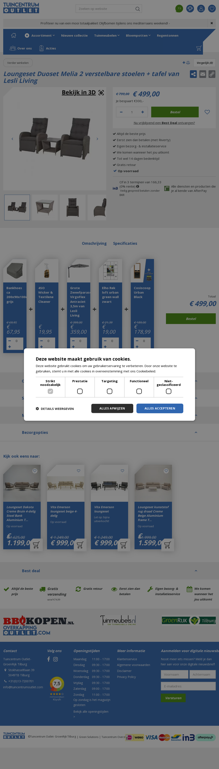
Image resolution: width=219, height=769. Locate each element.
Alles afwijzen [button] (112, 408)
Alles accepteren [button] (160, 408)
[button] (55, 408)
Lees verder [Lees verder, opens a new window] (166, 371)
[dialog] (109, 384)
